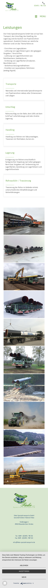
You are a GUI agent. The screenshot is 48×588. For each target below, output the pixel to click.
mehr (24, 577)
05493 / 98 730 (40, 6)
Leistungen (12, 27)
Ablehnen (24, 565)
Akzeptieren (24, 571)
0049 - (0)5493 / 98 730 (25, 536)
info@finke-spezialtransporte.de (24, 542)
